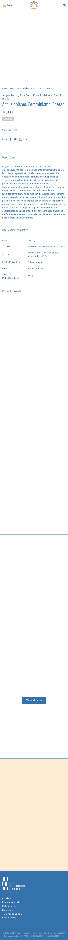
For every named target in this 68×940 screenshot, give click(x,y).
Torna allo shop (34, 700)
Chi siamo (7, 898)
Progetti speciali (10, 902)
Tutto (18, 88)
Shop (12, 88)
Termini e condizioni (12, 914)
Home (4, 88)
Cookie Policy (9, 917)
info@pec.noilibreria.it (33, 933)
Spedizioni (7, 910)
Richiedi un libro (10, 906)
